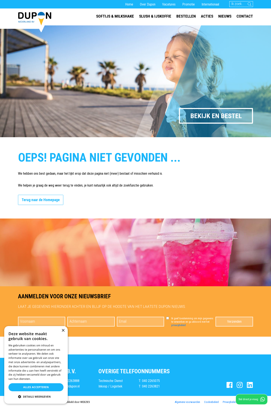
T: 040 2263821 (149, 386)
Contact (244, 16)
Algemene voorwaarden (187, 401)
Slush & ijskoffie (155, 16)
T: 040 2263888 (68, 381)
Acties (207, 16)
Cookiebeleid (211, 401)
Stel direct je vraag (251, 399)
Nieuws (224, 16)
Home (129, 4)
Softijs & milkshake (115, 16)
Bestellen (186, 16)
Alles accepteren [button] (36, 387)
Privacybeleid (230, 401)
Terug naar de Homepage (41, 200)
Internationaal (210, 4)
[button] (36, 397)
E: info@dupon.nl (69, 386)
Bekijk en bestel (216, 116)
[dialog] (36, 365)
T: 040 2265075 (149, 381)
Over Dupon (147, 4)
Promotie (188, 4)
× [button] (63, 330)
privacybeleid (178, 325)
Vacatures (169, 4)
